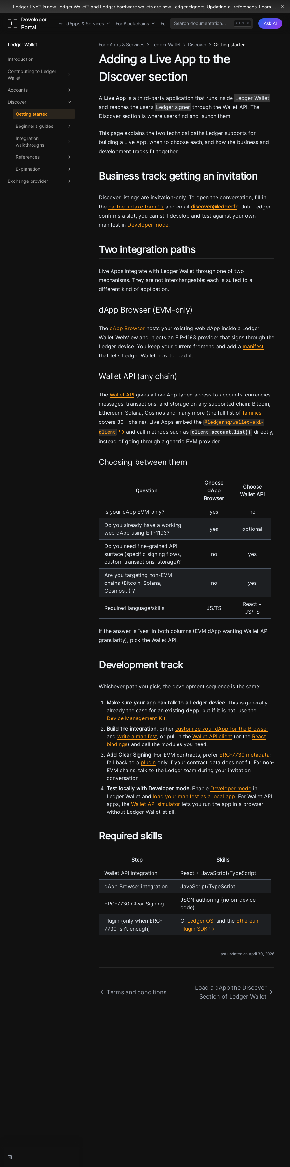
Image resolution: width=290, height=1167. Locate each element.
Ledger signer (173, 107)
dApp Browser (127, 328)
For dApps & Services (85, 23)
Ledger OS (200, 921)
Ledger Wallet (252, 98)
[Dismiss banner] (282, 6)
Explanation (44, 169)
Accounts (40, 90)
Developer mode (147, 224)
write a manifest (137, 736)
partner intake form (132, 206)
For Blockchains (135, 23)
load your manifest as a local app (194, 796)
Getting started (32, 114)
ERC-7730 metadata (244, 754)
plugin (148, 762)
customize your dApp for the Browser (221, 728)
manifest (253, 346)
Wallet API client (212, 736)
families (252, 412)
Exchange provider (40, 181)
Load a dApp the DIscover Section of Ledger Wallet (234, 992)
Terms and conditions (132, 992)
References (44, 157)
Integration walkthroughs (44, 141)
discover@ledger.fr (214, 206)
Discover (40, 102)
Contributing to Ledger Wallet (40, 74)
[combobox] (211, 23)
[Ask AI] (270, 23)
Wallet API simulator (155, 804)
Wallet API (122, 394)
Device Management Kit (136, 718)
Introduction (20, 59)
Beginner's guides (44, 126)
